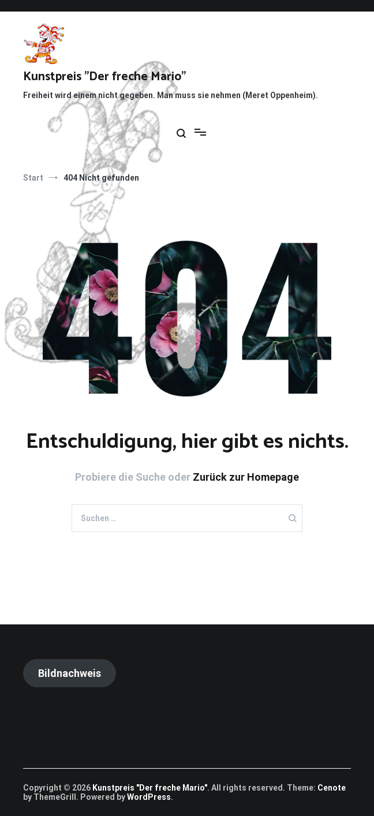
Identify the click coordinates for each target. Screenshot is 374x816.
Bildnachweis (69, 673)
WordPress (149, 797)
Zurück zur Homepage (246, 477)
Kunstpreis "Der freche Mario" (104, 77)
